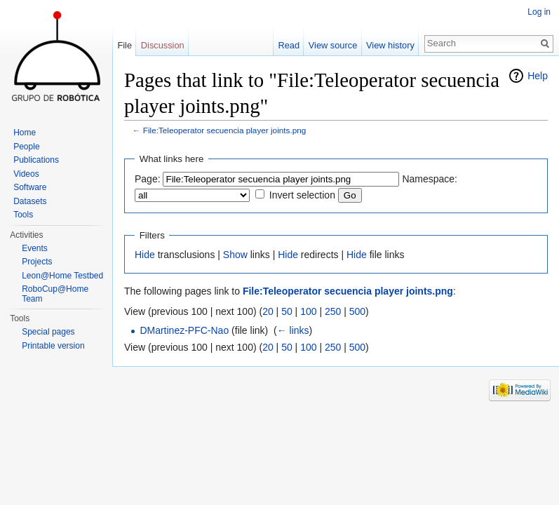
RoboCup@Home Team (55, 294)
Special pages (48, 332)
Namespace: (429, 178)
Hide (145, 254)
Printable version (53, 346)
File (124, 45)
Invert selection (302, 195)
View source (333, 45)
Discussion (162, 45)
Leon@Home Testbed (62, 276)
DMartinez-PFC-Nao (184, 330)
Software (29, 187)
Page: (148, 178)
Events (35, 248)
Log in (539, 12)
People (26, 147)
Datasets (29, 201)
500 (357, 311)
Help (537, 75)
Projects (37, 262)
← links (293, 330)
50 (286, 311)
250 (333, 311)
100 (308, 311)
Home (24, 132)
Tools (23, 215)
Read (288, 45)
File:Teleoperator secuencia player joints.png (225, 130)
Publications (36, 160)
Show (235, 254)
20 (268, 311)
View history (390, 45)
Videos (26, 174)
